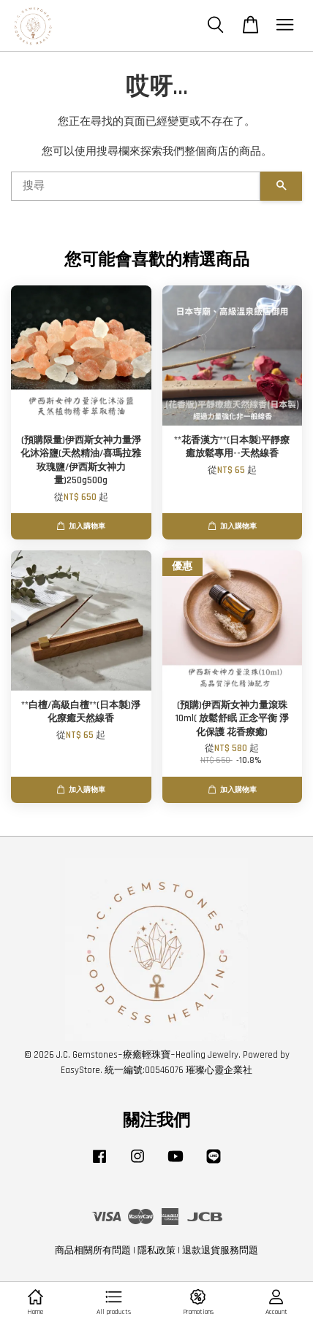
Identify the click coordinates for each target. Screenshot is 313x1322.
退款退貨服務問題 (220, 1250)
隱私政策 (156, 1250)
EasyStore (80, 1070)
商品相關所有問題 (93, 1250)
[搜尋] (135, 186)
